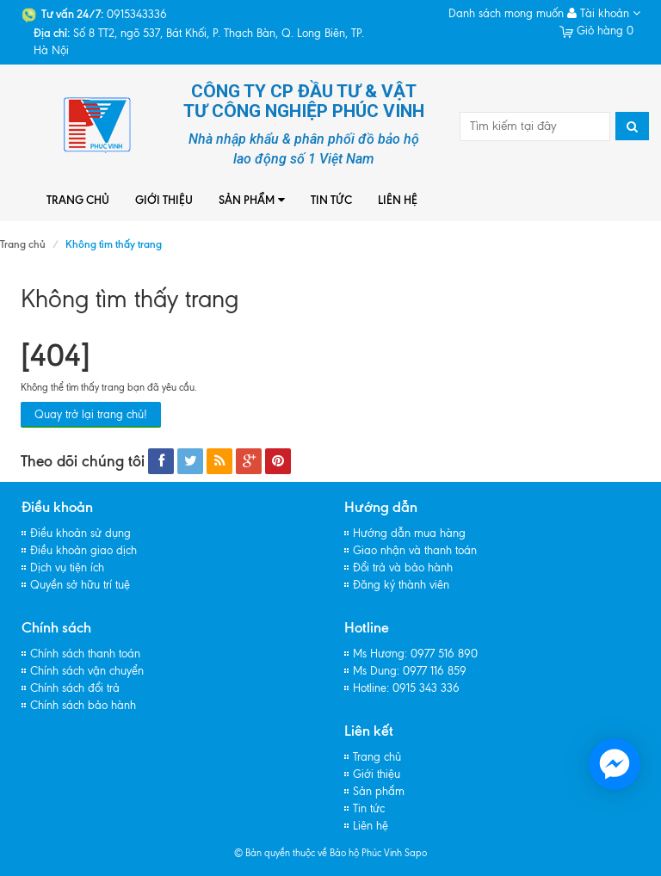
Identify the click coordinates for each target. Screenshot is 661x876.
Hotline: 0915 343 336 (406, 688)
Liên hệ (397, 200)
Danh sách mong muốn (506, 13)
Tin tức (331, 200)
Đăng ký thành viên (401, 584)
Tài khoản (603, 13)
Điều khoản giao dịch (83, 550)
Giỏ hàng (596, 30)
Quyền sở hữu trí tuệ (80, 584)
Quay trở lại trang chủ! (90, 414)
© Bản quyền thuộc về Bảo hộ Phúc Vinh (318, 853)
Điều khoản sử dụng (80, 533)
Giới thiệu (164, 200)
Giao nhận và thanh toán (415, 550)
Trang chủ (77, 200)
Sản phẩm (252, 200)
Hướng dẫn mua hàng (409, 533)
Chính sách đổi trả (75, 688)
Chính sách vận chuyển (87, 670)
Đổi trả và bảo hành (403, 567)
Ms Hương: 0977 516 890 (415, 653)
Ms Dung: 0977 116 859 (409, 670)
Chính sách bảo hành (83, 705)
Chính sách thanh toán (85, 653)
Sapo (416, 853)
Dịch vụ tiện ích (67, 567)
